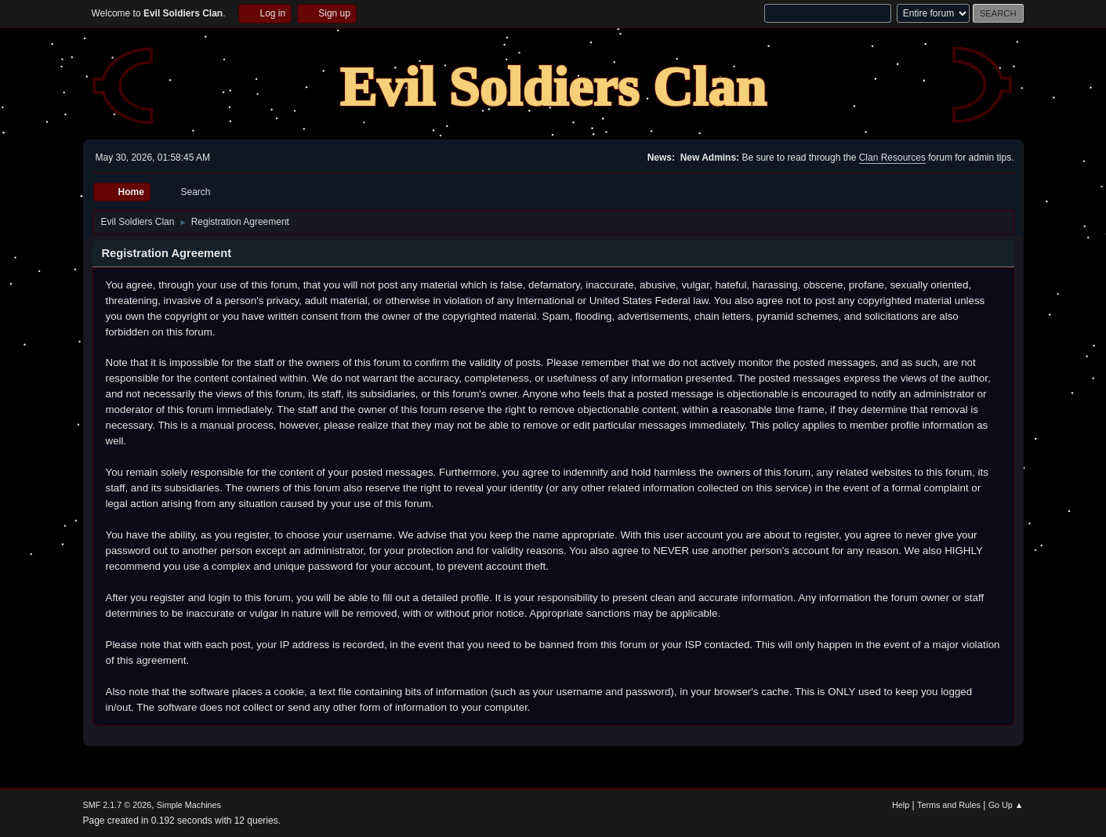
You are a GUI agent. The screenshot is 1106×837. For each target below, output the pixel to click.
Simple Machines (189, 805)
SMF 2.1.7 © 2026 (117, 805)
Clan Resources (892, 157)
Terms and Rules (949, 805)
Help (900, 805)
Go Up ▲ (1006, 805)
